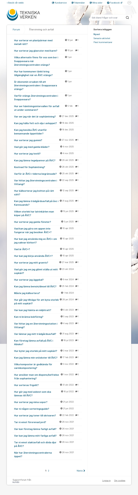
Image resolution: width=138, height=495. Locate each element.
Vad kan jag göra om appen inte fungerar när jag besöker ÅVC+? (48, 230)
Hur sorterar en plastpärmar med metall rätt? (48, 42)
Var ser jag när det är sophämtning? (48, 116)
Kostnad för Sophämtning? (48, 167)
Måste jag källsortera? (48, 293)
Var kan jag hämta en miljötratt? (48, 310)
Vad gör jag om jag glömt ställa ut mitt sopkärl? (48, 271)
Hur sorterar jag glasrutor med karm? (48, 50)
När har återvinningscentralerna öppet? (48, 454)
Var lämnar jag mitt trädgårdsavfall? (48, 333)
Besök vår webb (15, 2)
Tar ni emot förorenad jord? (48, 422)
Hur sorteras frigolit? (48, 385)
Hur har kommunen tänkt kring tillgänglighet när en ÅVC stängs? (48, 73)
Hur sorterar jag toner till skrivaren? (48, 415)
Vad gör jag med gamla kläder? (48, 146)
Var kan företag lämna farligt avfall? (48, 428)
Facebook (113, 2)
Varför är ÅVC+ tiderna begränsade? (48, 173)
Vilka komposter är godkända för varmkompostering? (48, 366)
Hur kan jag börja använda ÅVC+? (48, 255)
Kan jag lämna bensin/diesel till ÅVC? (48, 286)
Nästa (80, 470)
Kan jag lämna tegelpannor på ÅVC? (48, 160)
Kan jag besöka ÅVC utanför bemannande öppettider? (48, 131)
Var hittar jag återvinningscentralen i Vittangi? (48, 182)
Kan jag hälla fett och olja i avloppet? (48, 123)
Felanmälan (78, 2)
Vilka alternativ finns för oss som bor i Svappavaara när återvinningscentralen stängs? (48, 61)
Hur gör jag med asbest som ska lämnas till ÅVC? (48, 393)
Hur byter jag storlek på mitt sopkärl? (48, 350)
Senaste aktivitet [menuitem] (102, 38)
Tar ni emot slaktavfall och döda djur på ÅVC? (48, 444)
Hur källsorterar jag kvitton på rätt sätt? (48, 192)
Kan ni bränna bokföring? (48, 316)
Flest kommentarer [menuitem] (103, 42)
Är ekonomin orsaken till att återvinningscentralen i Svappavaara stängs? (48, 85)
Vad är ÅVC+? (48, 249)
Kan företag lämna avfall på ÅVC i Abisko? (48, 342)
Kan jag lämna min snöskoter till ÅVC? (48, 357)
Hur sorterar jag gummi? (48, 140)
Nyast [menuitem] (97, 34)
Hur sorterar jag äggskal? (48, 279)
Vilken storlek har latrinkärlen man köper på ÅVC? (48, 213)
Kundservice (59, 2)
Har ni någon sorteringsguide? (48, 408)
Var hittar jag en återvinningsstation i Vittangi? (48, 325)
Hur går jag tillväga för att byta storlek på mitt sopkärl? (48, 301)
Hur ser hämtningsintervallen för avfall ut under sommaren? (48, 107)
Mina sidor (95, 2)
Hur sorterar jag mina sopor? (48, 402)
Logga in (106, 480)
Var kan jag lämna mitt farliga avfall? (48, 435)
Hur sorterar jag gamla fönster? (48, 221)
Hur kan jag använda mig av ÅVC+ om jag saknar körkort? (48, 240)
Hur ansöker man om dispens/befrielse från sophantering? (48, 376)
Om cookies (119, 480)
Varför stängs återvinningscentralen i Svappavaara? (48, 97)
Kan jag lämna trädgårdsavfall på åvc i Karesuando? (48, 202)
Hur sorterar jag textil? (48, 153)
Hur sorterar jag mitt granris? (48, 262)
